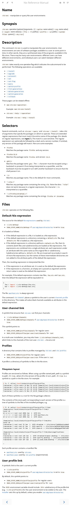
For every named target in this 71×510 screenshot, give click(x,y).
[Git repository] (64, 2)
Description (12, 42)
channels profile (61, 297)
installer (5, 492)
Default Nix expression (16, 215)
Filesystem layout (11, 369)
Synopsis (9, 23)
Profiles (7, 345)
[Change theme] (7, 2)
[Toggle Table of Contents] (3, 2)
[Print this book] (60, 2)
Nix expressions (29, 220)
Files (6, 204)
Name (7, 10)
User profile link (12, 460)
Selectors (10, 125)
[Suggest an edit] (67, 2)
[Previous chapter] (7, 502)
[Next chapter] (64, 502)
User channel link (13, 308)
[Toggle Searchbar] (12, 2)
